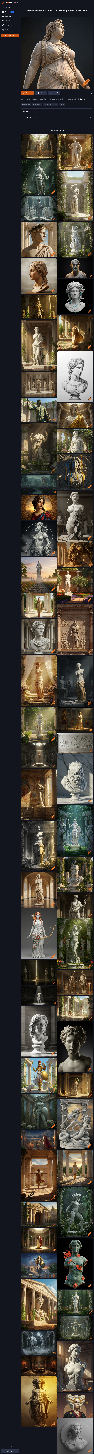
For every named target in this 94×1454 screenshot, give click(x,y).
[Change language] (16, 2)
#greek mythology (51, 105)
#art (62, 105)
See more (83, 99)
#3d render (37, 105)
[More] (83, 93)
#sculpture (26, 105)
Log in (10, 1446)
